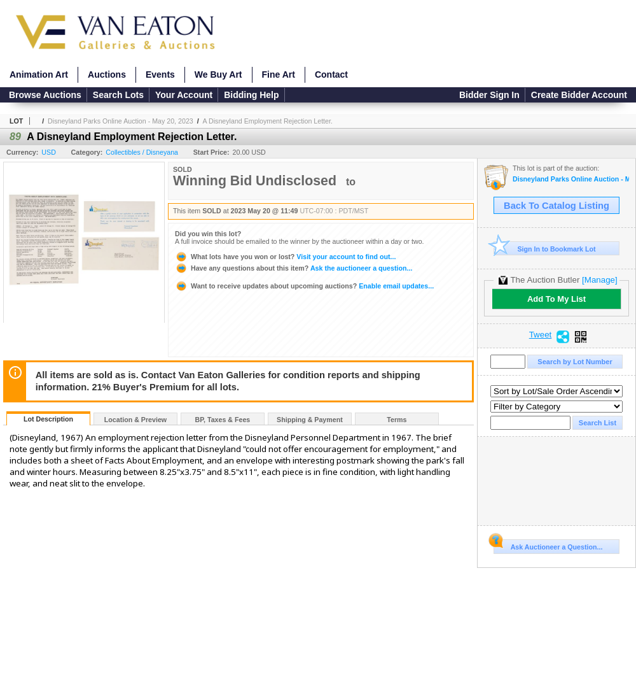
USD (48, 152)
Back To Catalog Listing (556, 206)
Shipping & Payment (310, 419)
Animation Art (39, 74)
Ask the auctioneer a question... (293, 268)
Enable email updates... (304, 286)
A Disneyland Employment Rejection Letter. (268, 121)
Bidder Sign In (489, 95)
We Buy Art (218, 74)
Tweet (540, 334)
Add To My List (556, 299)
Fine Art (278, 74)
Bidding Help (251, 95)
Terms (396, 419)
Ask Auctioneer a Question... (548, 545)
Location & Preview (135, 419)
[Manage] (599, 280)
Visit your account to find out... (285, 256)
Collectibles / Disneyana (142, 152)
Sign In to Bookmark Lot (545, 248)
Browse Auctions (45, 95)
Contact (331, 74)
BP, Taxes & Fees (223, 419)
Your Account (183, 95)
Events (160, 74)
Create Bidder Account (579, 95)
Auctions (107, 74)
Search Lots (118, 95)
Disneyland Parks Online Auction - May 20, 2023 (120, 121)
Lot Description (48, 419)
